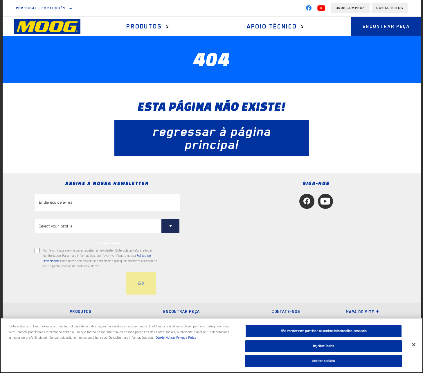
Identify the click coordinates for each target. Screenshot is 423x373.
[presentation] (79, 283)
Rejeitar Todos (323, 346)
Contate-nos (285, 311)
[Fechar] (413, 344)
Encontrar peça (385, 26)
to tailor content (110, 243)
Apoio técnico (271, 26)
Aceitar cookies (323, 361)
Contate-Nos (389, 8)
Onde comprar (350, 8)
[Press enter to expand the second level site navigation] (167, 27)
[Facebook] (309, 9)
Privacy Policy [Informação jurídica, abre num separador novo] (186, 338)
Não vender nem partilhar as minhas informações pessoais (324, 331)
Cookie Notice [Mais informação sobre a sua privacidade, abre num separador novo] (165, 338)
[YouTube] (321, 9)
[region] (211, 345)
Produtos (143, 26)
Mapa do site (362, 311)
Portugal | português (41, 8)
